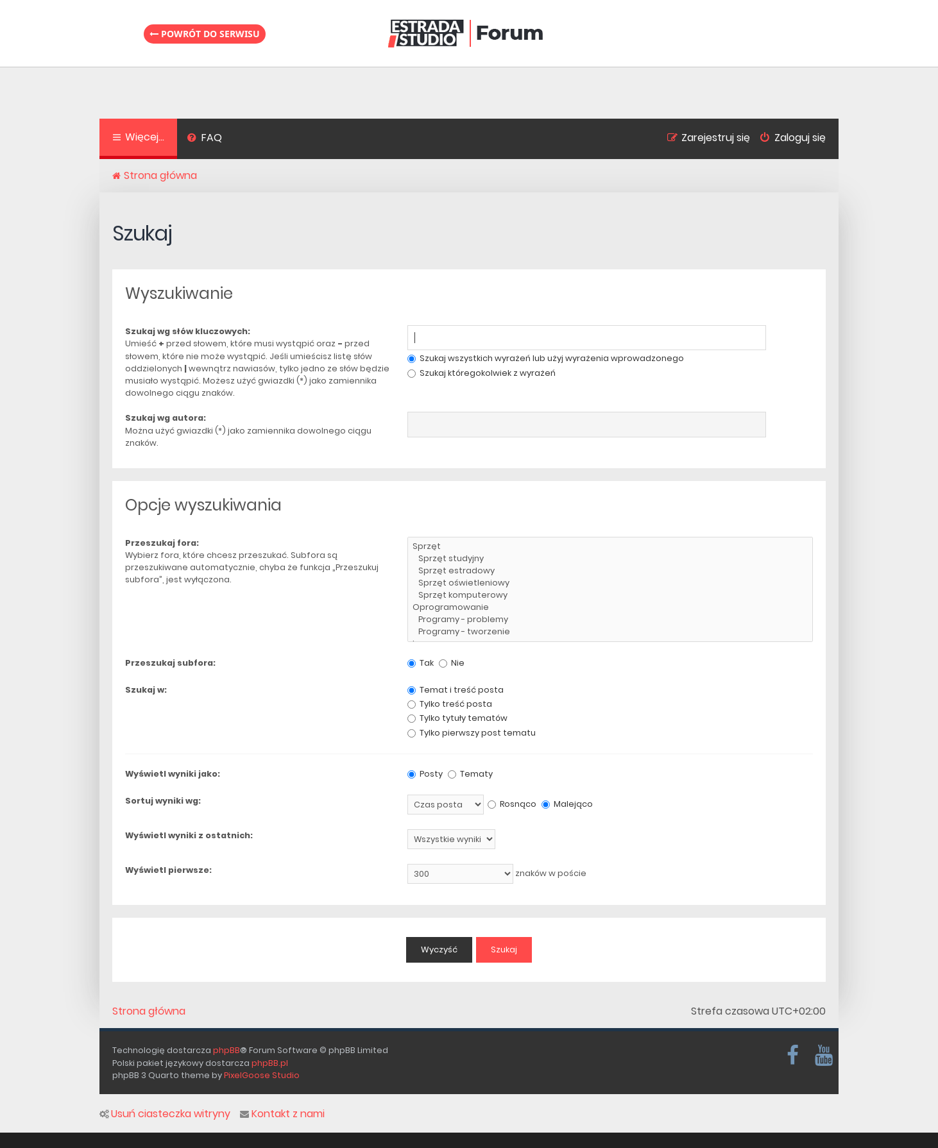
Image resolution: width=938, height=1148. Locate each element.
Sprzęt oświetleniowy (610, 583)
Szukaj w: (146, 689)
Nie (452, 662)
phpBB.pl (270, 1063)
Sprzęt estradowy (610, 571)
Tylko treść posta (449, 703)
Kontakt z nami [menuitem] (282, 1114)
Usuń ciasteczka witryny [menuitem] (164, 1114)
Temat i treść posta (455, 689)
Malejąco (567, 803)
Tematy (470, 773)
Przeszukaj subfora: (170, 662)
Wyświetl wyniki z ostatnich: (189, 835)
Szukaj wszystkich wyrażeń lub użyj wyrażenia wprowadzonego (545, 358)
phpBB (226, 1050)
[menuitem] (204, 139)
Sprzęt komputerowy (610, 595)
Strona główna (148, 1011)
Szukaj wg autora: (165, 417)
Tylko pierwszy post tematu (471, 732)
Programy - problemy (610, 620)
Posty (425, 773)
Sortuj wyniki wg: (163, 800)
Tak (420, 662)
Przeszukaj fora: (162, 542)
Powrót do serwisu (204, 34)
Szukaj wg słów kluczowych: (187, 331)
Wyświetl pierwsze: (168, 870)
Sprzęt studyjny (610, 559)
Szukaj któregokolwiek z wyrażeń (481, 372)
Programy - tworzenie (610, 632)
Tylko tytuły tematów (457, 718)
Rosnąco (512, 803)
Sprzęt (610, 547)
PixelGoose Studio (262, 1075)
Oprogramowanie (610, 608)
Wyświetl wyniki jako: (172, 773)
